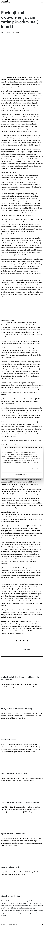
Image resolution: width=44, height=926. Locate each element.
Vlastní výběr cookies (33, 469)
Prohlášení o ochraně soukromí (18, 464)
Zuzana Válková (15, 32)
